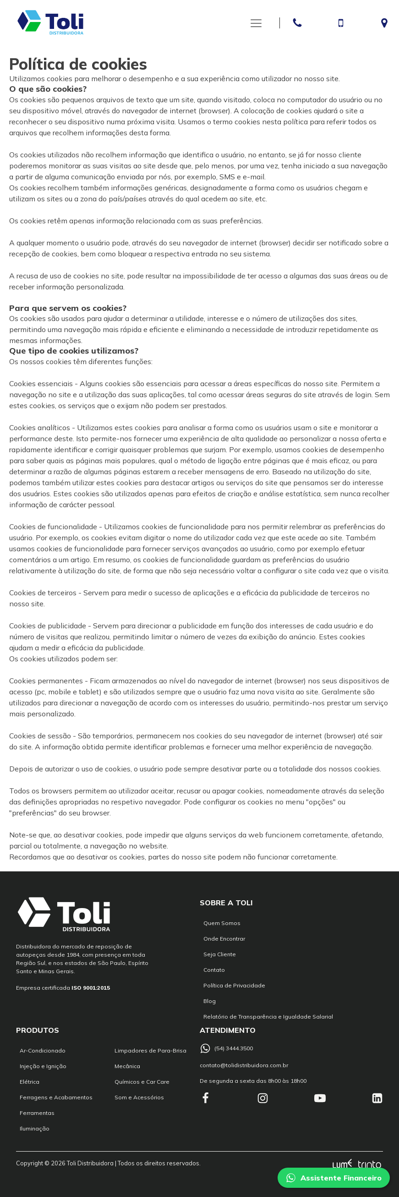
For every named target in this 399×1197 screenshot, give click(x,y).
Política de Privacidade (234, 985)
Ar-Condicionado (43, 1050)
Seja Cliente (219, 954)
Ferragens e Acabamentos (56, 1097)
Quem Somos (221, 923)
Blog (209, 1000)
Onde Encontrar (224, 938)
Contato (214, 969)
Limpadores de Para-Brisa (150, 1050)
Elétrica (29, 1081)
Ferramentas (37, 1112)
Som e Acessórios (139, 1097)
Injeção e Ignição (43, 1066)
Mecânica (127, 1066)
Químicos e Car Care (142, 1081)
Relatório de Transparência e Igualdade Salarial (268, 1016)
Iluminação (34, 1128)
